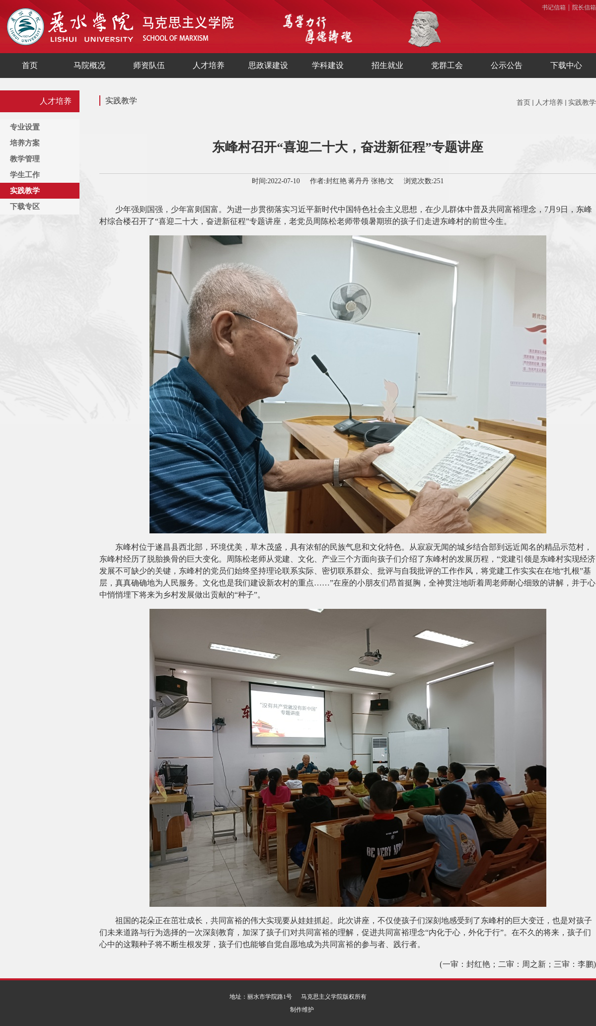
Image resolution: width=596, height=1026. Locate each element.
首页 (523, 102)
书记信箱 (554, 7)
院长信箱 (584, 7)
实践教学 (582, 102)
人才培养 (549, 102)
